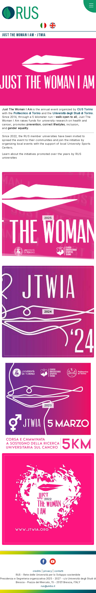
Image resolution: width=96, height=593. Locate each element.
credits (37, 571)
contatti (58, 571)
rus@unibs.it (48, 586)
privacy (47, 571)
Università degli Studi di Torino (72, 113)
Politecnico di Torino (27, 113)
